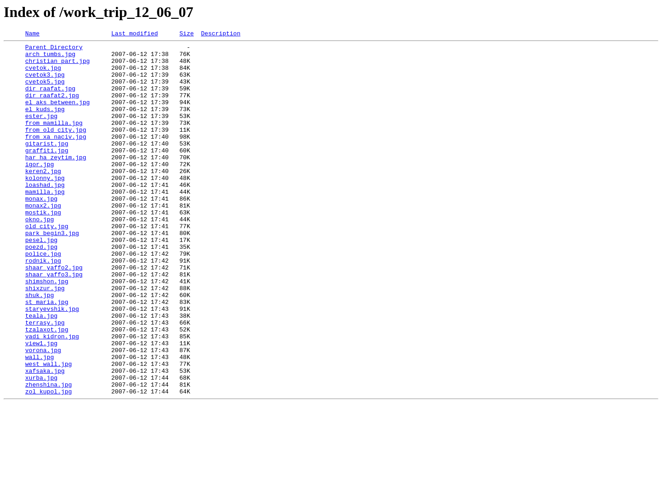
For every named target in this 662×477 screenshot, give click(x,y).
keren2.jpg (43, 198)
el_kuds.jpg (45, 124)
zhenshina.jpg (48, 454)
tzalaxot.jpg (46, 388)
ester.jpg (41, 132)
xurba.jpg (41, 446)
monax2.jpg (43, 240)
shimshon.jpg (46, 330)
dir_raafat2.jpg (52, 107)
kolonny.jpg (45, 206)
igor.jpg (39, 190)
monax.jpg (41, 231)
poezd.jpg (41, 289)
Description (220, 34)
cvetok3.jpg (45, 83)
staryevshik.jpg (52, 363)
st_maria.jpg (46, 355)
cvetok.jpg (43, 74)
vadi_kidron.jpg (52, 397)
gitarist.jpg (46, 165)
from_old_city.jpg (55, 149)
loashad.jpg (45, 215)
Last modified (134, 34)
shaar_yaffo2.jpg (54, 314)
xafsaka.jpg (45, 438)
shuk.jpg (39, 347)
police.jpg (43, 297)
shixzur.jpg (45, 339)
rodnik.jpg (43, 306)
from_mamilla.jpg (54, 140)
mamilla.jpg (45, 223)
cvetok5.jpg (45, 91)
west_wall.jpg (48, 430)
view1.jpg (41, 405)
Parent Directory (54, 49)
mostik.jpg (43, 248)
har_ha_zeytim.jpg (55, 182)
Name (32, 34)
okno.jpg (39, 256)
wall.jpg (39, 421)
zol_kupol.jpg (48, 463)
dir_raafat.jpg (50, 99)
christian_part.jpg (57, 66)
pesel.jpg (41, 281)
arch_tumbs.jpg (50, 58)
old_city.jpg (46, 264)
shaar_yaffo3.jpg (54, 322)
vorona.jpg (43, 413)
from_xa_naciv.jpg (55, 157)
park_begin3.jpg (52, 273)
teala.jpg (41, 372)
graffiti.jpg (46, 173)
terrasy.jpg (45, 380)
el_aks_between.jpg (57, 116)
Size (186, 34)
